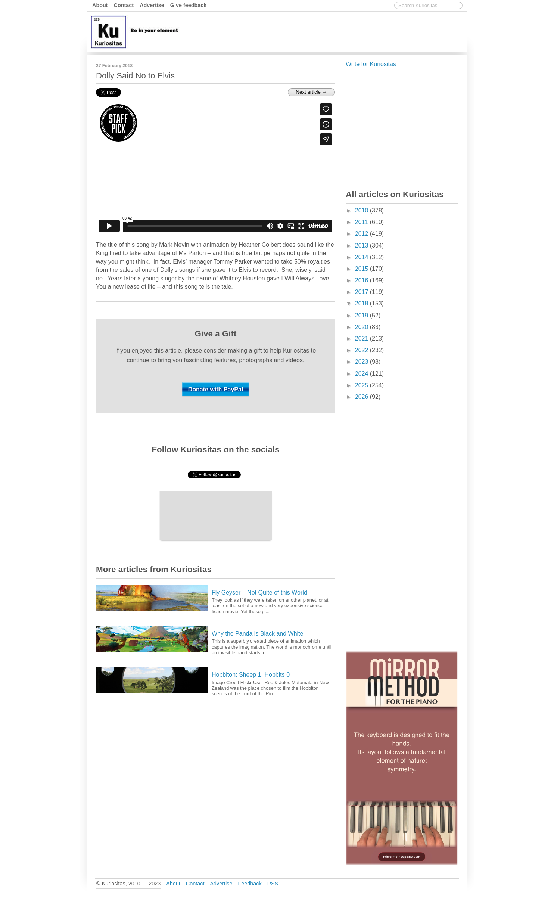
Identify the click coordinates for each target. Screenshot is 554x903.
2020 (362, 327)
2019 (362, 315)
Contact (124, 5)
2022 (362, 350)
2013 (362, 245)
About (100, 5)
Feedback (249, 884)
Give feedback (188, 5)
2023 (362, 362)
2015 (362, 269)
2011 (362, 222)
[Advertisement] (329, 31)
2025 (362, 385)
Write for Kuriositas (371, 64)
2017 (362, 292)
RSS (272, 884)
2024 (362, 373)
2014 (362, 257)
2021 (362, 338)
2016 (362, 280)
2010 (362, 210)
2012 (362, 233)
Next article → (311, 92)
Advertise (152, 5)
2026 (362, 397)
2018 (362, 303)
